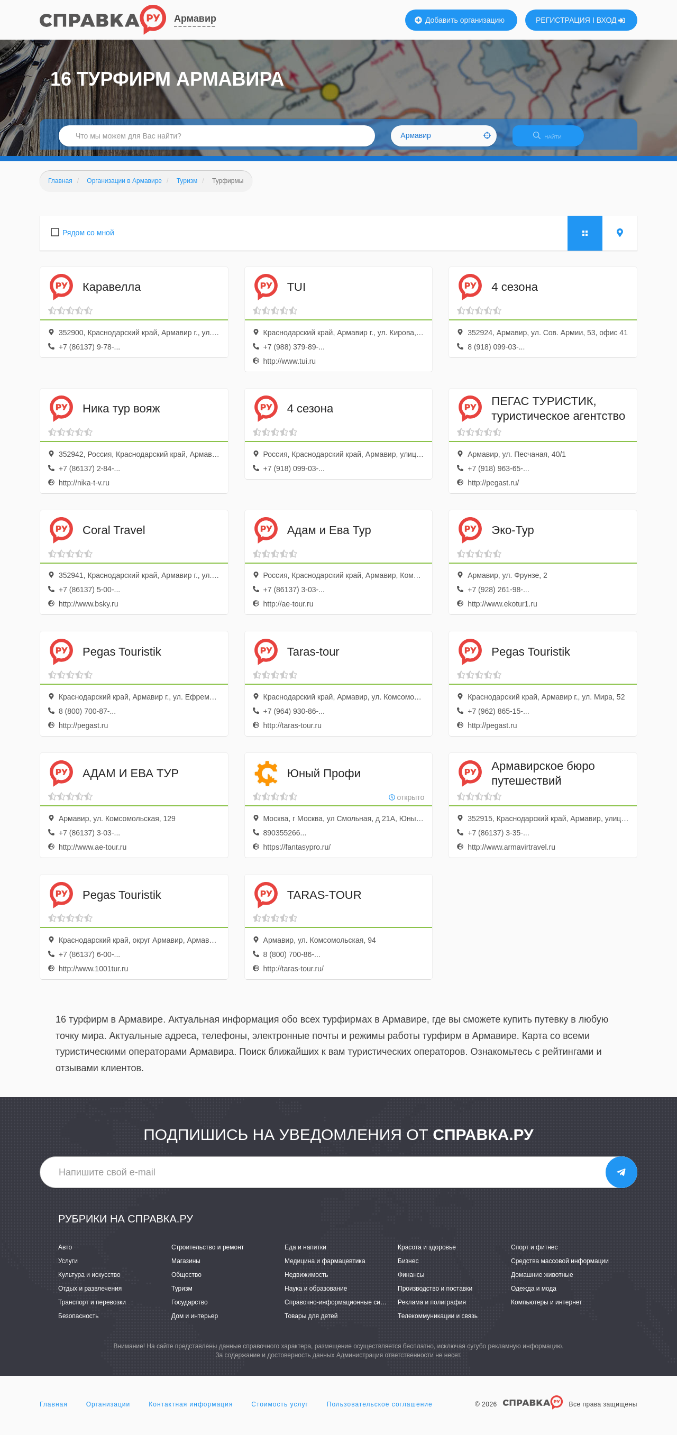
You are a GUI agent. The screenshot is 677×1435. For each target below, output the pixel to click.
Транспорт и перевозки (92, 1309)
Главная (54, 1410)
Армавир (195, 18)
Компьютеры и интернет (546, 1309)
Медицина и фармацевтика (325, 1267)
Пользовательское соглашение (380, 1410)
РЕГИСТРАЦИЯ (563, 20)
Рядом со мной (88, 239)
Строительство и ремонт (207, 1253)
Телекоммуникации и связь (438, 1323)
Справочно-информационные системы (342, 1309)
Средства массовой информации (560, 1267)
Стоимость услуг (279, 1410)
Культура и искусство (89, 1281)
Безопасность (78, 1323)
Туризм (182, 1295)
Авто (65, 1253)
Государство (189, 1309)
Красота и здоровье (427, 1253)
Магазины (185, 1267)
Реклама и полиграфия (432, 1309)
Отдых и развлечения (90, 1295)
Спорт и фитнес (534, 1253)
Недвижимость (306, 1281)
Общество (186, 1281)
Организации (108, 1410)
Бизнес (408, 1267)
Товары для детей (311, 1323)
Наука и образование (316, 1295)
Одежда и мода (533, 1295)
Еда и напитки (305, 1253)
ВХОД (611, 20)
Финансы (411, 1281)
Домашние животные (542, 1281)
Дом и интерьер (194, 1323)
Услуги (68, 1267)
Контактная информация (191, 1410)
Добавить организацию (460, 20)
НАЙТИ (552, 139)
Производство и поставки (435, 1295)
